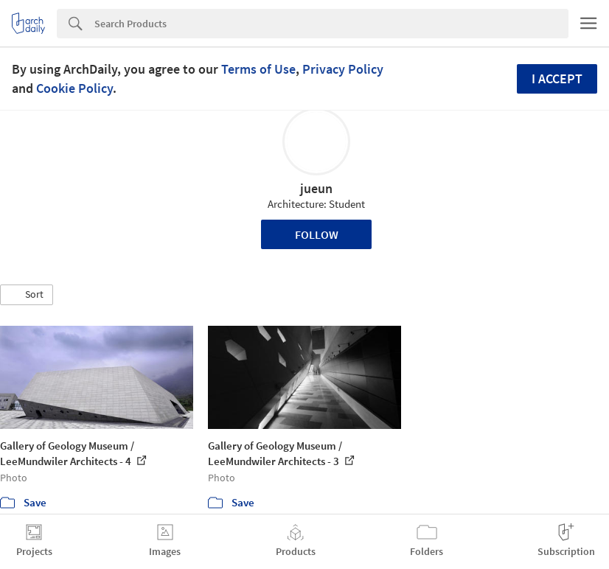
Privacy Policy (342, 68)
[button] (26, 294)
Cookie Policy (74, 88)
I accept (557, 78)
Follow (316, 234)
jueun (316, 188)
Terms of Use (258, 68)
